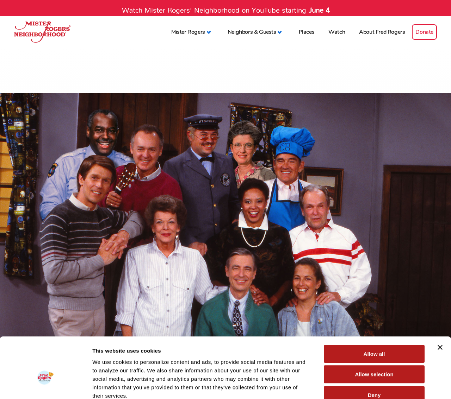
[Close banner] (440, 306)
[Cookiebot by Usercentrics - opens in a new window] (45, 385)
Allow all (374, 313)
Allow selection (374, 334)
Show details (369, 385)
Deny (374, 354)
